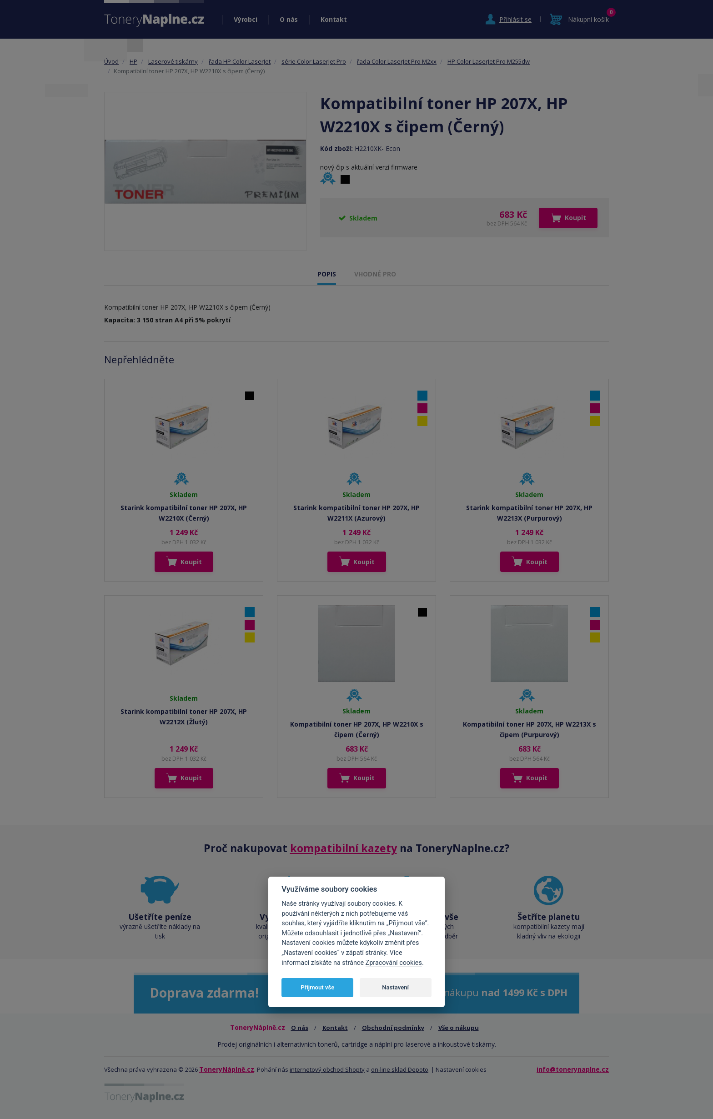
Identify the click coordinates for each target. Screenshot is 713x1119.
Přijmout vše (317, 987)
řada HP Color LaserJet (240, 61)
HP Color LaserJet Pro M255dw (488, 61)
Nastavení (395, 987)
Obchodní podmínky (393, 1028)
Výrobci (245, 19)
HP (133, 61)
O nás (289, 19)
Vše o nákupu (458, 1028)
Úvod (111, 61)
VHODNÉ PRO (375, 274)
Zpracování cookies (394, 963)
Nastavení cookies (461, 1069)
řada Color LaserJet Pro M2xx (397, 61)
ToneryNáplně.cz (226, 1069)
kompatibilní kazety (343, 848)
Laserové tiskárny (173, 61)
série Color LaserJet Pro (313, 61)
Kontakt (333, 19)
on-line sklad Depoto (399, 1069)
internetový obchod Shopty (327, 1069)
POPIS (326, 274)
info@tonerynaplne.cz (573, 1069)
